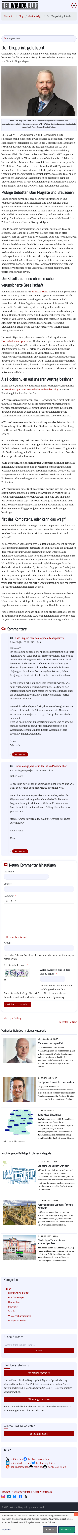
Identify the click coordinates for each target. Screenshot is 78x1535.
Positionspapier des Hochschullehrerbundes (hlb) (31, 389)
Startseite (9, 16)
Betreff (7, 883)
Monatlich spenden (39, 1372)
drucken (38, 1466)
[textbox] (39, 918)
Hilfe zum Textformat (15, 937)
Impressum (22, 1511)
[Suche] (39, 1345)
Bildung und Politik (18, 1292)
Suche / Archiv (33, 1491)
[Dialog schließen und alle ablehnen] (76, 1514)
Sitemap (47, 1491)
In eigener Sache (17, 1320)
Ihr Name (9, 871)
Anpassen (6, 1529)
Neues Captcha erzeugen (5, 980)
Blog (21, 16)
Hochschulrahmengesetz (14, 341)
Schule (11, 1311)
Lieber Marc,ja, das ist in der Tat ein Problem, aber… (41, 766)
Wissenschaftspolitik (19, 1316)
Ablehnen (50, 1529)
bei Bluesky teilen (45, 1463)
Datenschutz (8, 1511)
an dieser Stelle (40, 291)
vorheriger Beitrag (11, 1018)
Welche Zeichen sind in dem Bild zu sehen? (55, 971)
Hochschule (14, 1302)
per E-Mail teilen (57, 1466)
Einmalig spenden (39, 1399)
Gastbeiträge (35, 16)
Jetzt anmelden (39, 1433)
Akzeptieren (66, 1529)
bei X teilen (17, 1459)
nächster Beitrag (68, 1022)
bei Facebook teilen (38, 1459)
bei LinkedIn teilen (21, 1463)
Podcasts (12, 1306)
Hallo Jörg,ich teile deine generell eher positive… (40, 638)
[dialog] (39, 1523)
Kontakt (5, 1491)
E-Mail (7, 943)
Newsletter (18, 1491)
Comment (9, 896)
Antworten (20, 754)
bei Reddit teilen (20, 1466)
